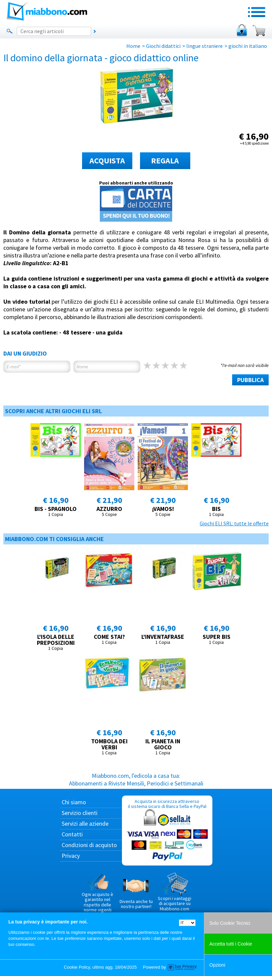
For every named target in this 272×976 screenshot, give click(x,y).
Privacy (71, 855)
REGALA (165, 160)
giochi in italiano (247, 46)
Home (133, 46)
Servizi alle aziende (85, 823)
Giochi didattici (163, 46)
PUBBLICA (250, 380)
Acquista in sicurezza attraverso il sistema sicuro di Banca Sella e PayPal (167, 830)
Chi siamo (74, 802)
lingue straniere (204, 46)
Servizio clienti (79, 813)
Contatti (72, 834)
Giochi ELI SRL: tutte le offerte (234, 523)
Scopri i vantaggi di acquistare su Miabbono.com (174, 892)
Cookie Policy (77, 967)
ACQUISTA (107, 160)
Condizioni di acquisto (89, 845)
